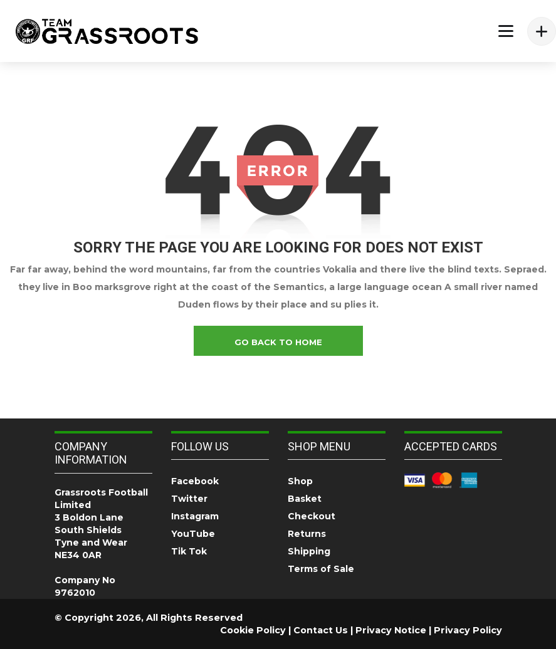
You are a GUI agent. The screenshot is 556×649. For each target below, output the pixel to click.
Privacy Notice (390, 630)
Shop (300, 481)
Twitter (189, 498)
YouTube (193, 533)
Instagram (195, 516)
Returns (307, 533)
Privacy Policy (468, 630)
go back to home (278, 342)
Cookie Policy (253, 630)
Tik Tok (189, 551)
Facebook (195, 481)
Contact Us (320, 630)
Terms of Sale (321, 568)
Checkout (311, 516)
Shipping (309, 551)
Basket (305, 498)
